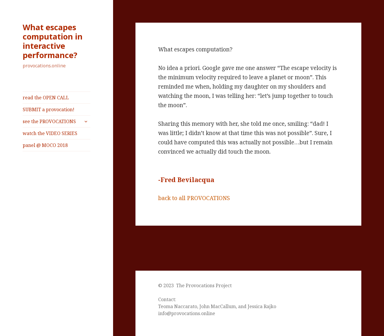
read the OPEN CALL (46, 97)
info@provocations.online (186, 313)
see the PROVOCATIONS (49, 121)
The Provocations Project (204, 285)
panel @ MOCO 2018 (45, 145)
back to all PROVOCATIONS (194, 198)
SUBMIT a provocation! (48, 109)
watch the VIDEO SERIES (50, 133)
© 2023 (167, 285)
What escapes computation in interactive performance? (53, 41)
